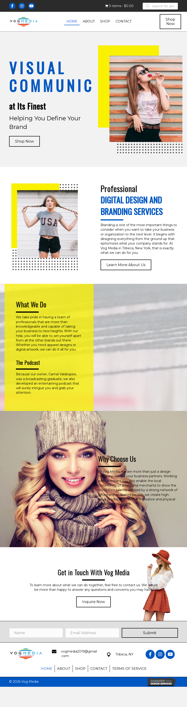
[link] (72, 21)
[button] (170, 21)
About (63, 668)
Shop (80, 668)
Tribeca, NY (124, 654)
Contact (98, 668)
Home (46, 668)
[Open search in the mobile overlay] (160, 6)
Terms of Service (129, 668)
